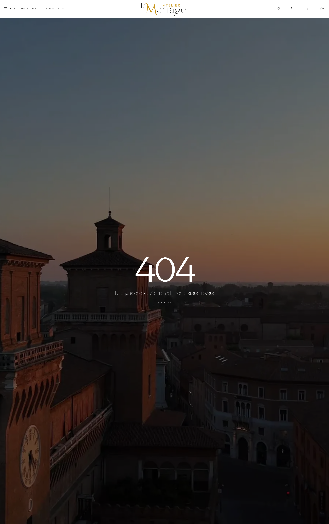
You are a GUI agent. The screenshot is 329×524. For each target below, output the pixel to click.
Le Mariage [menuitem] (49, 8)
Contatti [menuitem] (61, 8)
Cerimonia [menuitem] (36, 8)
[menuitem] (14, 8)
